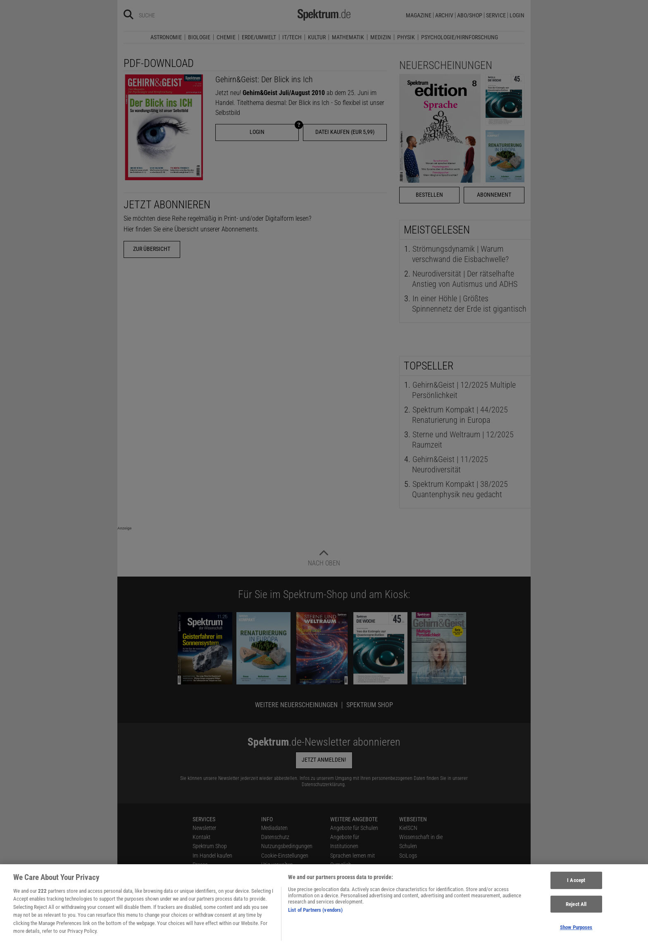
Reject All (576, 909)
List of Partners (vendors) (315, 915)
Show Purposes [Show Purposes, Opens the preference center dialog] (576, 933)
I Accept (576, 885)
